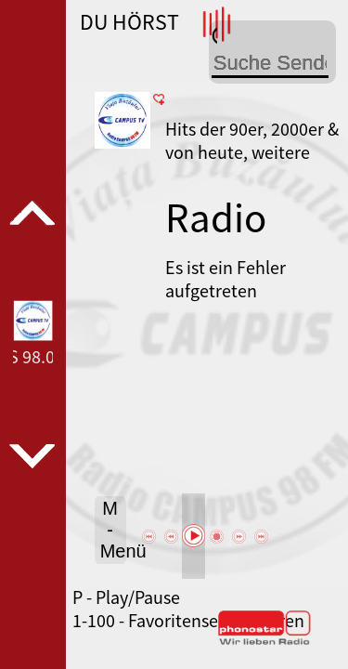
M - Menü (113, 529)
